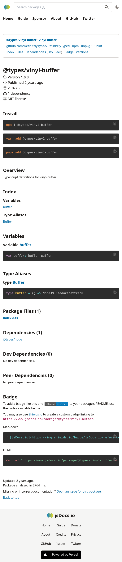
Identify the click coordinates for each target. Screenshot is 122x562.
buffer (7, 207)
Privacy (76, 534)
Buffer (7, 221)
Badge (69, 52)
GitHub (72, 18)
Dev (50, 52)
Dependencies (35, 52)
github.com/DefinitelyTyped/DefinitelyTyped (38, 46)
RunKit (97, 46)
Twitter (89, 18)
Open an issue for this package (79, 491)
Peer (57, 52)
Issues (60, 544)
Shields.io (35, 414)
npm (75, 46)
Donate (76, 525)
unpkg (85, 46)
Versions (82, 52)
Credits (61, 534)
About (56, 18)
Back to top (11, 497)
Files (20, 52)
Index (10, 52)
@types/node (12, 339)
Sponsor (39, 18)
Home (8, 18)
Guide (23, 18)
